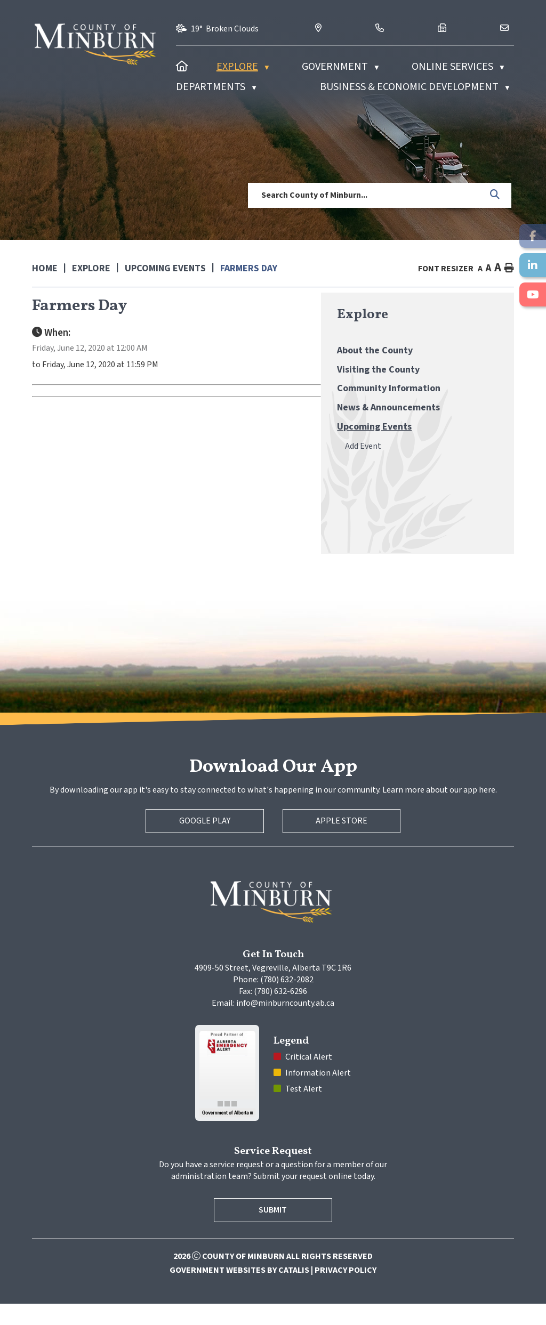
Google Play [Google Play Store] (204, 842)
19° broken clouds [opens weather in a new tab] (225, 29)
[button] (495, 195)
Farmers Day (248, 268)
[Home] (182, 66)
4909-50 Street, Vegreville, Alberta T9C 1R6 (273, 989)
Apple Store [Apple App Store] (341, 842)
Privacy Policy (345, 1291)
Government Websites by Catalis (239, 1291)
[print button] (509, 268)
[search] (365, 195)
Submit (273, 1231)
